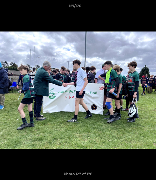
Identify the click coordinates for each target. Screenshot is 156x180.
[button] (138, 7)
